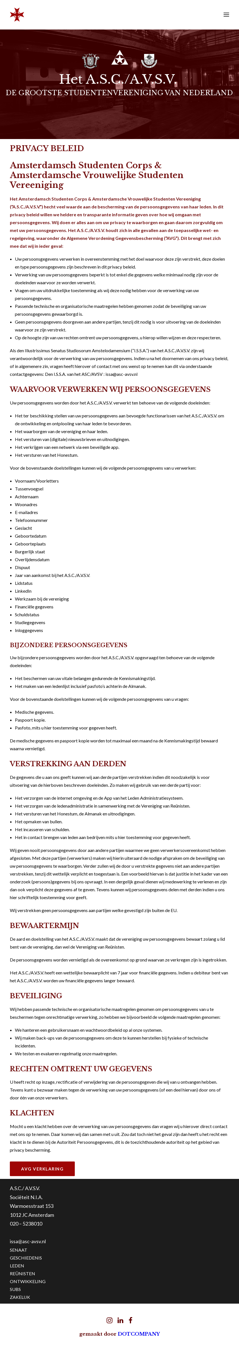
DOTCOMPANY (139, 1334)
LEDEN (17, 1265)
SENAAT (18, 1249)
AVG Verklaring (42, 1168)
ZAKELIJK (20, 1297)
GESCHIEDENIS (26, 1257)
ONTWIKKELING (28, 1281)
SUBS (15, 1289)
